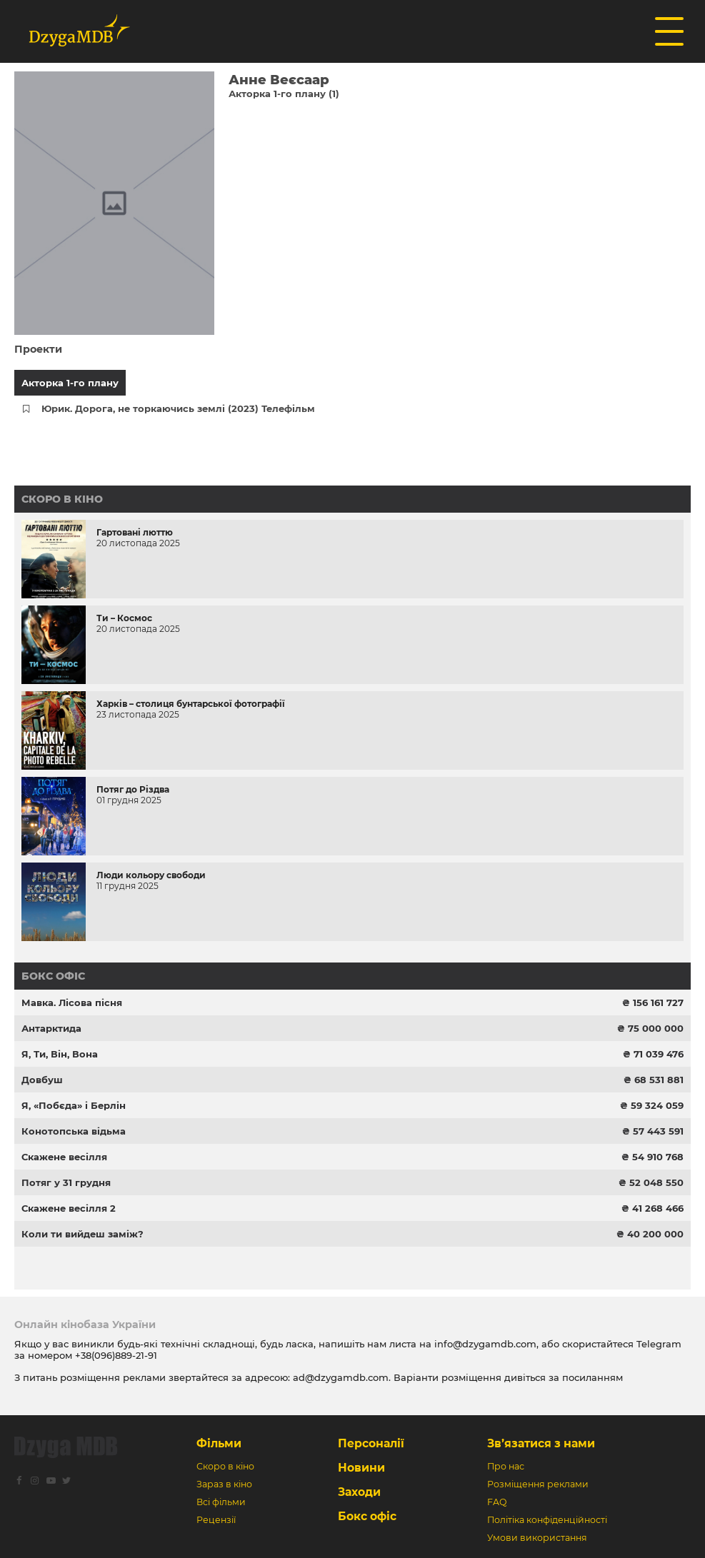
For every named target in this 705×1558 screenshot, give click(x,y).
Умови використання (537, 1537)
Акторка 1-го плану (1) (284, 93)
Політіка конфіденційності (547, 1519)
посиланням (592, 1377)
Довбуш (42, 1079)
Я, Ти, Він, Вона (59, 1054)
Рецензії (216, 1519)
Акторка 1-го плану (70, 382)
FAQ (496, 1502)
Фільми (218, 1443)
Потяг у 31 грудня (66, 1182)
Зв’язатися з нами (541, 1443)
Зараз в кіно (224, 1484)
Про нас (505, 1466)
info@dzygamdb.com (483, 1344)
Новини (361, 1467)
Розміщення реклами (538, 1484)
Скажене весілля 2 (68, 1208)
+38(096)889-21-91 (116, 1355)
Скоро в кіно (62, 499)
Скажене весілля (64, 1156)
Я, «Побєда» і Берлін (73, 1105)
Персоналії (371, 1443)
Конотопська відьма (73, 1131)
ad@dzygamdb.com (341, 1377)
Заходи (359, 1492)
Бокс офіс (53, 976)
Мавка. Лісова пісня (71, 1002)
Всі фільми (221, 1502)
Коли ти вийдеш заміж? (82, 1234)
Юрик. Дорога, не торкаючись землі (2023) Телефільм (178, 408)
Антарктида (51, 1028)
